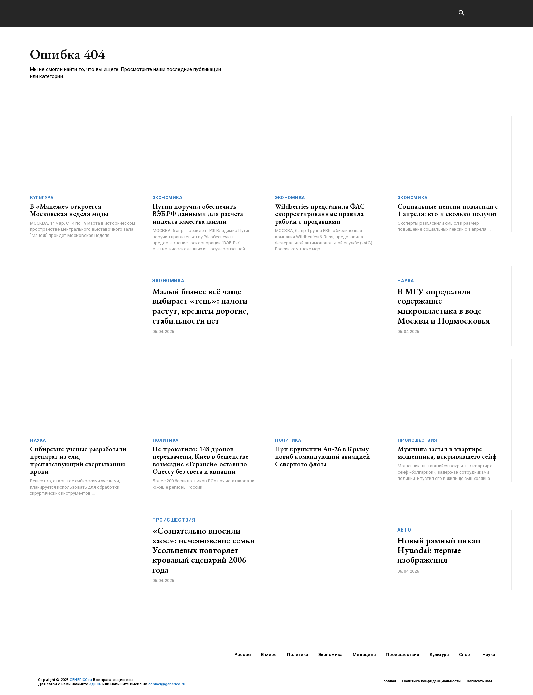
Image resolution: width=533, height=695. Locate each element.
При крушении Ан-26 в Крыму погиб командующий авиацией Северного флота (322, 457)
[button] (461, 13)
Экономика (168, 197)
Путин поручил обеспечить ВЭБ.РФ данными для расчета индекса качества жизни (198, 214)
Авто (404, 529)
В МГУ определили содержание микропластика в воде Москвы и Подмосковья (443, 305)
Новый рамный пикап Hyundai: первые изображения (438, 550)
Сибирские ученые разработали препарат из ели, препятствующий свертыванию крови (78, 460)
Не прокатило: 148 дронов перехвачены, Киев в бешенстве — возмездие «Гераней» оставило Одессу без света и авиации (205, 460)
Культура (41, 197)
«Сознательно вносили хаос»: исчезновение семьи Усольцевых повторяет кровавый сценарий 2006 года (203, 550)
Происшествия (417, 440)
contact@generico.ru (166, 684)
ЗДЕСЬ (95, 684)
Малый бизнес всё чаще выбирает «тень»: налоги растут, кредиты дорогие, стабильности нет (200, 305)
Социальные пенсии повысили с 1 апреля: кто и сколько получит (448, 210)
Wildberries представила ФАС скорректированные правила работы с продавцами (320, 214)
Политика (166, 440)
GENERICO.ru (81, 680)
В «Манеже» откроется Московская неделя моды (69, 210)
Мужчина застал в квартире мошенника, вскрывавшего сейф (447, 453)
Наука (405, 280)
